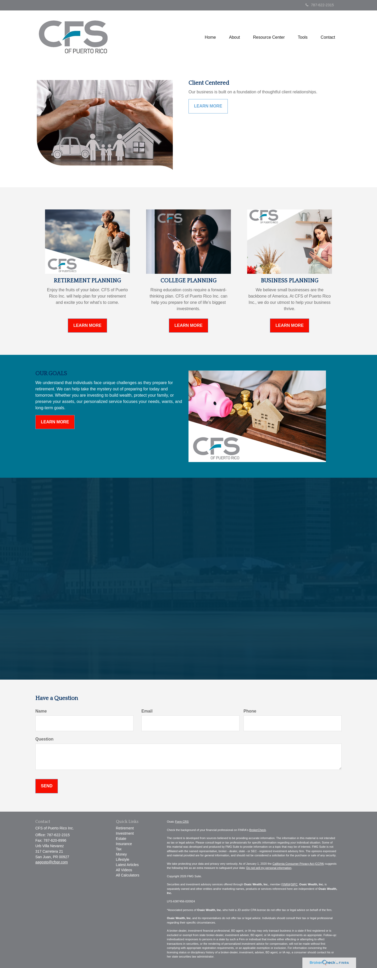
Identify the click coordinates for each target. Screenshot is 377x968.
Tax (119, 849)
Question (44, 739)
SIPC (294, 884)
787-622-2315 (320, 5)
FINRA (285, 884)
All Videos (124, 870)
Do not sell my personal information (268, 867)
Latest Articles (127, 865)
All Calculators (127, 875)
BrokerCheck (257, 830)
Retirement (125, 828)
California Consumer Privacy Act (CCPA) (298, 863)
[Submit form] (46, 786)
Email (147, 711)
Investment (125, 833)
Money (121, 854)
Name (41, 711)
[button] (235, 37)
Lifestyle (122, 859)
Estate (121, 838)
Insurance (124, 844)
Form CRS (182, 821)
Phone (249, 711)
